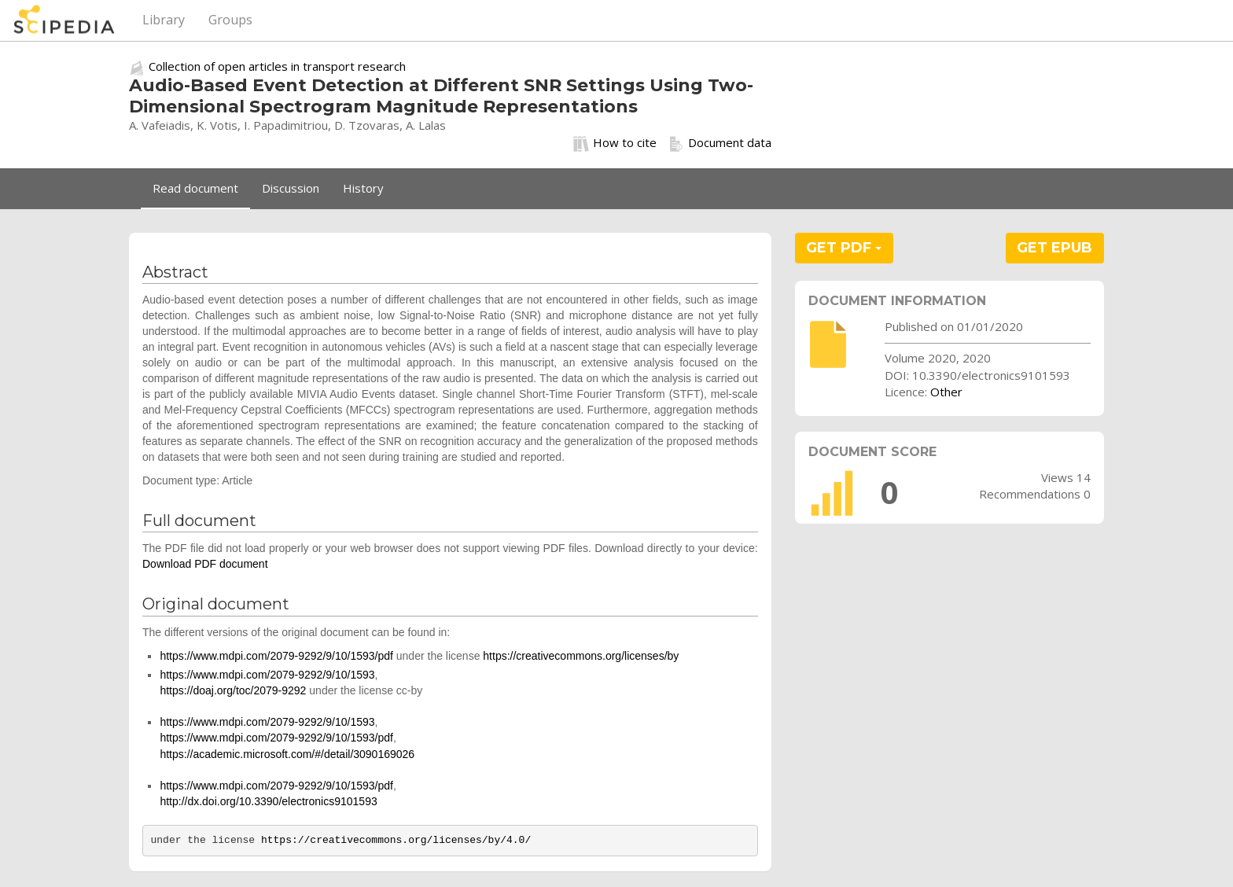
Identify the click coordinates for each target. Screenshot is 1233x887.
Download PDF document (205, 564)
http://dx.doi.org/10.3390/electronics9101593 (268, 801)
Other (946, 391)
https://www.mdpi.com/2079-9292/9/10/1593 (267, 674)
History (363, 188)
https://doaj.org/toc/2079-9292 (233, 690)
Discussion (290, 188)
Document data (719, 143)
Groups (230, 19)
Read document (195, 188)
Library (163, 19)
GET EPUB (1054, 247)
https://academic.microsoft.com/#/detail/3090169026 (287, 754)
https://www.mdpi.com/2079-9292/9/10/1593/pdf (276, 656)
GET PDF (844, 247)
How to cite (615, 143)
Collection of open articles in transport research (277, 66)
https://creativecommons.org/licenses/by (581, 656)
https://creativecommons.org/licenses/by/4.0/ (396, 840)
